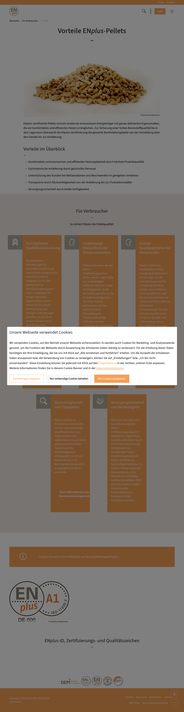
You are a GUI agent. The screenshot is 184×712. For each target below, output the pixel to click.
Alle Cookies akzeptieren (112, 379)
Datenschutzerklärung (110, 368)
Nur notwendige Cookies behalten (69, 379)
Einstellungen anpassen (26, 379)
